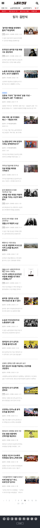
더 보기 (20, 523)
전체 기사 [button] (4, 8)
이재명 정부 (34, 11)
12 (32, 500)
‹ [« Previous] (3, 500)
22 (18, 503)
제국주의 (4, 11)
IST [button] (37, 8)
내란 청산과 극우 (13, 11)
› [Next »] (25, 503)
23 (22, 503)
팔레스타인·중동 (24, 11)
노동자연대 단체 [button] (15, 8)
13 (36, 500)
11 (28, 500)
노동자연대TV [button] (27, 8)
